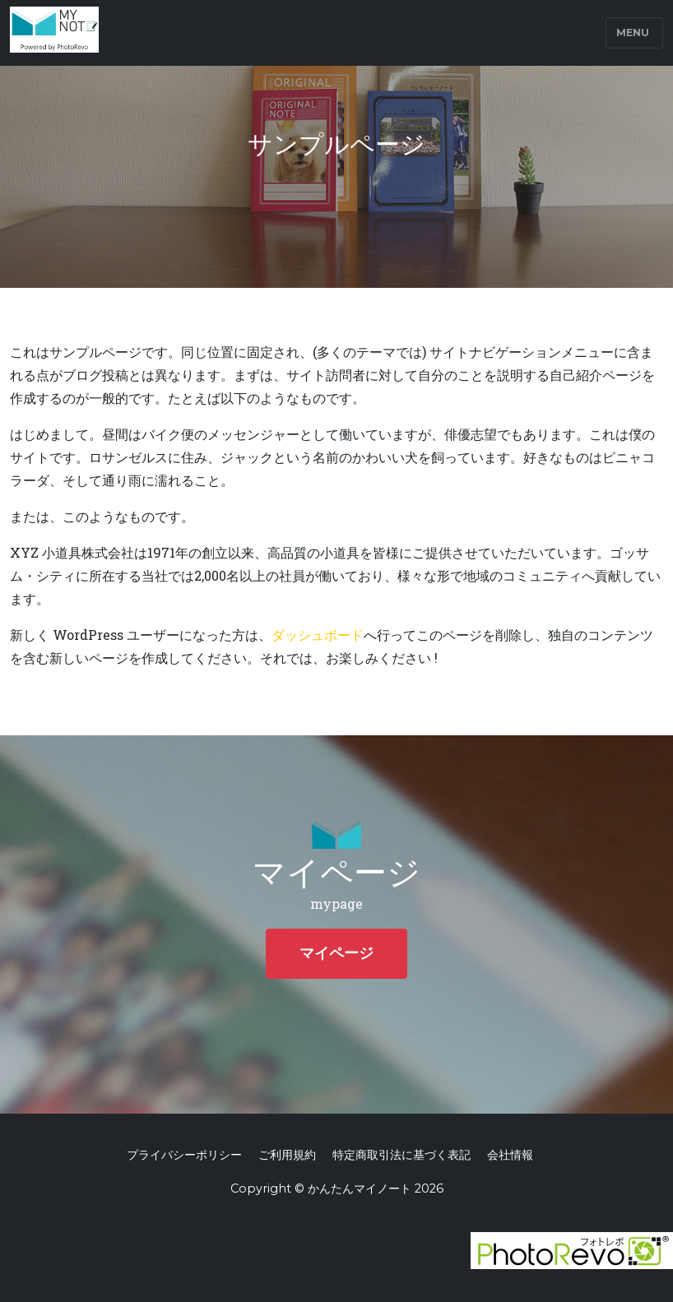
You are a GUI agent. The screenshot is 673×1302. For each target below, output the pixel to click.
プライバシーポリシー (184, 1154)
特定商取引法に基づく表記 (401, 1154)
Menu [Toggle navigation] (632, 32)
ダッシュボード (318, 634)
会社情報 (510, 1154)
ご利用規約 (287, 1154)
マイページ (336, 953)
